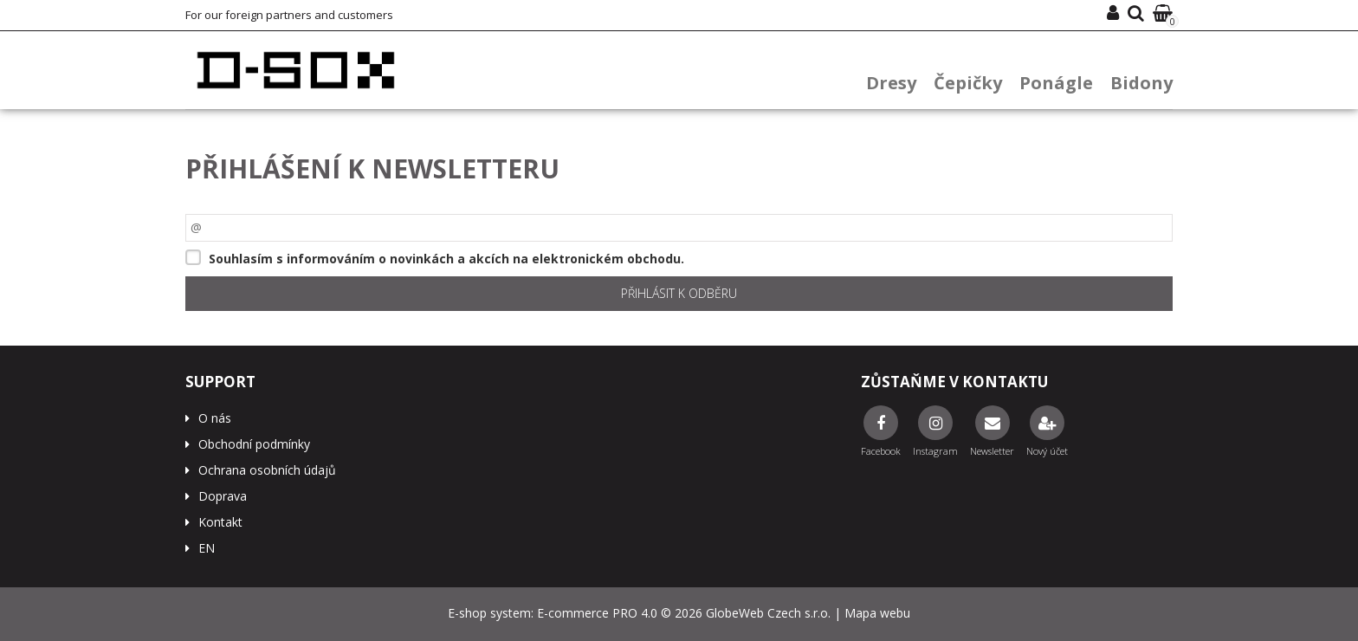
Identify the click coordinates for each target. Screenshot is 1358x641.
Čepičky (968, 82)
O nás (214, 418)
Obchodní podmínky (254, 444)
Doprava (222, 496)
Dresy (891, 82)
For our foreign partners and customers (289, 15)
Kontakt (220, 522)
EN (206, 548)
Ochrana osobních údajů (267, 470)
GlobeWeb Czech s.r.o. (768, 613)
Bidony (1141, 82)
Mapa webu (877, 613)
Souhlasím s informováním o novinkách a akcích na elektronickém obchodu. (446, 258)
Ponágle (1056, 82)
